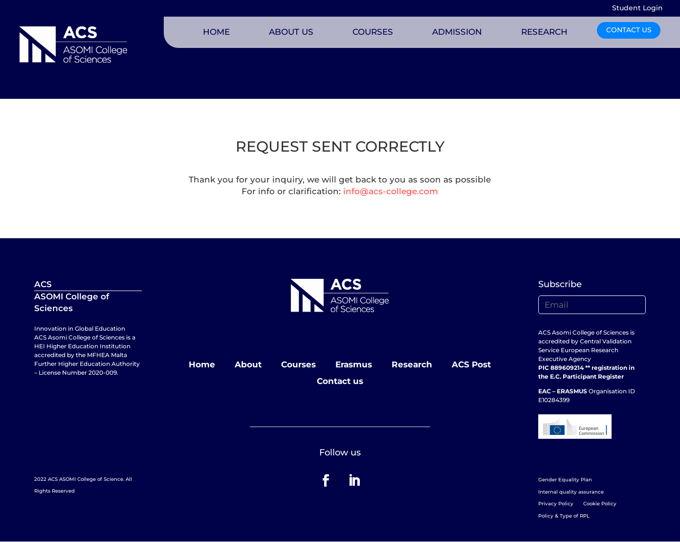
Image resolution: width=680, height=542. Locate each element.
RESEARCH (544, 32)
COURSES (372, 32)
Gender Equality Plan (565, 479)
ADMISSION (457, 32)
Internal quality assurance (571, 492)
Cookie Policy (599, 503)
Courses (298, 364)
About (248, 364)
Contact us (340, 381)
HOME (216, 32)
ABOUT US (291, 32)
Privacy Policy (555, 503)
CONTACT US (629, 29)
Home (202, 364)
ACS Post (471, 364)
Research (412, 364)
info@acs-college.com (390, 191)
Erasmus (353, 364)
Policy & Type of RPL (564, 516)
